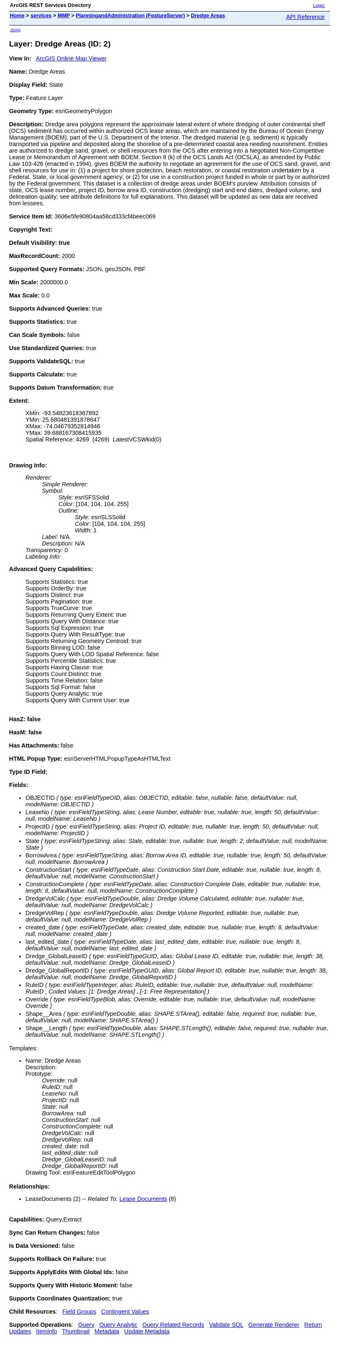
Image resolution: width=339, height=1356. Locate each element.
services (40, 15)
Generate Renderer (273, 1324)
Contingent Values (125, 1311)
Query (86, 1324)
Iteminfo (46, 1331)
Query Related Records (173, 1324)
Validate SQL (226, 1324)
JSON (15, 30)
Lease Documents (143, 1199)
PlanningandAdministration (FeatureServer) (130, 15)
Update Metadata (147, 1331)
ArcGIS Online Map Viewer (71, 58)
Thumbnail (76, 1331)
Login (319, 5)
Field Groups (79, 1311)
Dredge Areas (208, 15)
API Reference (305, 17)
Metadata (107, 1331)
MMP (64, 15)
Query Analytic (118, 1324)
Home (17, 15)
